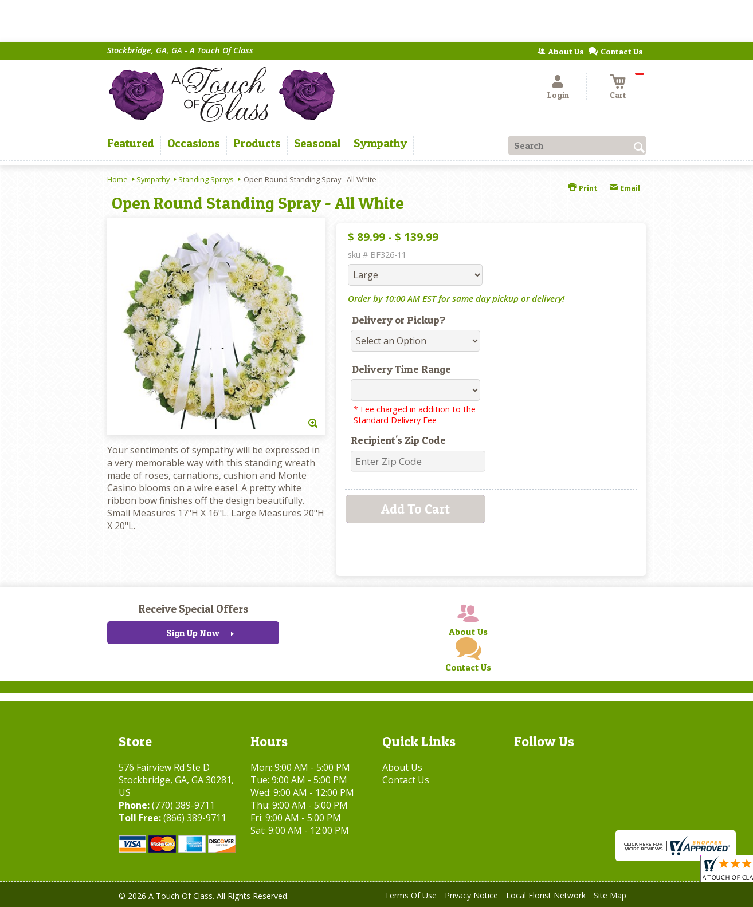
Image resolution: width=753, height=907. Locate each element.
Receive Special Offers (193, 609)
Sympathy (153, 179)
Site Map (610, 895)
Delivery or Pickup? (398, 320)
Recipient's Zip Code (398, 440)
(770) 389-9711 (183, 805)
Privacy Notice (471, 895)
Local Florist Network (546, 895)
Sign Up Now (192, 632)
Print (583, 188)
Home (117, 179)
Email (624, 188)
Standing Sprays (206, 179)
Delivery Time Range (401, 369)
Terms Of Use (411, 895)
